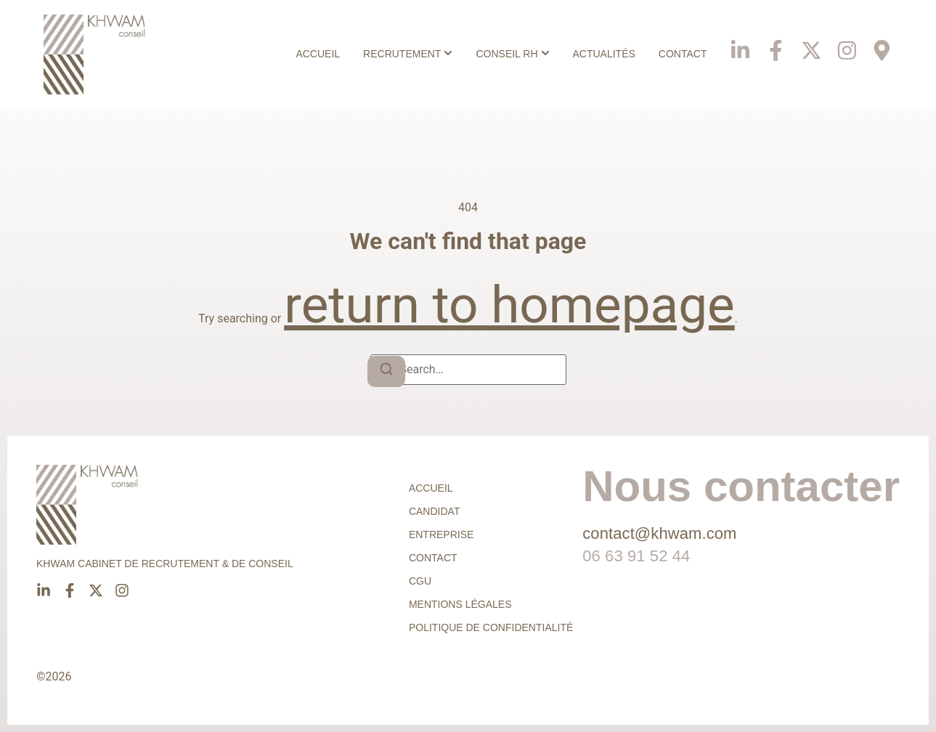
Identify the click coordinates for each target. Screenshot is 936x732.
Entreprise (441, 534)
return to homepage (509, 304)
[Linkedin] (736, 44)
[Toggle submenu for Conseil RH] (539, 54)
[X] (809, 44)
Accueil (313, 54)
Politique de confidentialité (491, 627)
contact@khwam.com (659, 533)
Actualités (599, 54)
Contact (678, 54)
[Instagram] (845, 44)
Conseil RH (502, 54)
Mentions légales (460, 604)
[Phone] (881, 44)
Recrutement (397, 54)
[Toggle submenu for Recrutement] (442, 54)
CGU (420, 581)
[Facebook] (773, 44)
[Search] (386, 371)
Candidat (434, 511)
